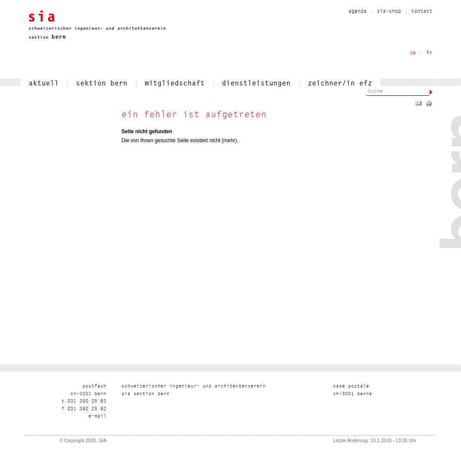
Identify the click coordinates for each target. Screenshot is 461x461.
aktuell (44, 83)
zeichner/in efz (340, 83)
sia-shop (389, 11)
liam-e (97, 416)
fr (429, 53)
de (413, 53)
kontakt (421, 11)
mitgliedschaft (175, 83)
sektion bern (101, 83)
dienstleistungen (256, 83)
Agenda (358, 11)
